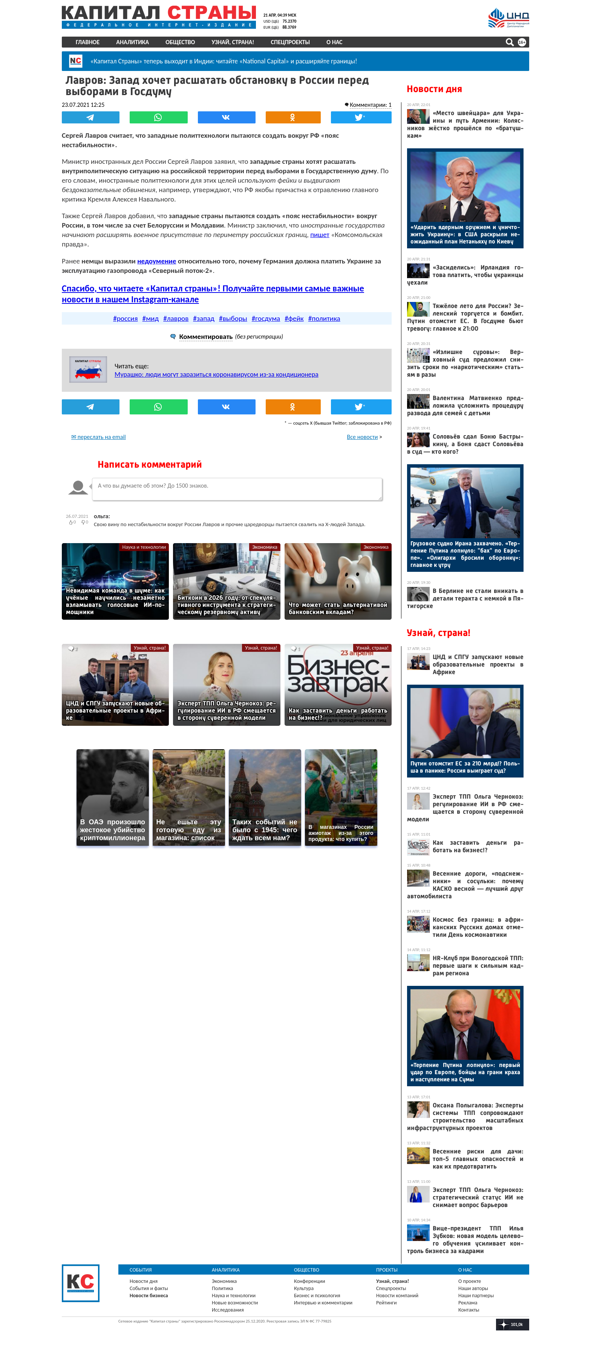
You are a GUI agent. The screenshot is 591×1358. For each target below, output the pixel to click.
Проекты (387, 1270)
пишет (319, 234)
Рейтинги (386, 1302)
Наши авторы (473, 1288)
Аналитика (132, 42)
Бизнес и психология (317, 1295)
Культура (304, 1288)
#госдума (266, 318)
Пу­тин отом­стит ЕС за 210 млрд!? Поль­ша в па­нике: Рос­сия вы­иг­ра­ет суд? (465, 767)
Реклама (468, 1302)
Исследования (228, 1310)
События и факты (149, 1288)
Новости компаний (397, 1295)
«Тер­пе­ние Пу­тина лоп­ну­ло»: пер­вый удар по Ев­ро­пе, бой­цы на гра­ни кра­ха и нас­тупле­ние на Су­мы (465, 1072)
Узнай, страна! (232, 42)
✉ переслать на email (98, 436)
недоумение (156, 261)
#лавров (175, 318)
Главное (88, 42)
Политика (222, 1288)
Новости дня (434, 89)
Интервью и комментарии (323, 1302)
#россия (125, 318)
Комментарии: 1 (371, 104)
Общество (180, 42)
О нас (334, 42)
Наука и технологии (144, 547)
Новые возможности (235, 1302)
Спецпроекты (290, 42)
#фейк (294, 318)
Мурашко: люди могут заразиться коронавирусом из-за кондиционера (216, 374)
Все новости (362, 436)
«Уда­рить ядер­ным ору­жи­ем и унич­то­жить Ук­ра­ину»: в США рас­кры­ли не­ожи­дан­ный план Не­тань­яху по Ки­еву (465, 234)
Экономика (264, 547)
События (141, 1270)
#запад (203, 318)
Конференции (309, 1281)
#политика (324, 318)
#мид (150, 318)
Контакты (468, 1310)
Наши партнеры (476, 1295)
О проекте (469, 1281)
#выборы (233, 318)
